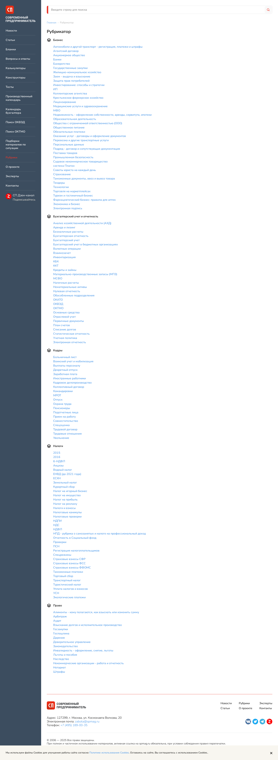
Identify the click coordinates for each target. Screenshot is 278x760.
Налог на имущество (67, 495)
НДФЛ (57, 529)
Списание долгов (64, 329)
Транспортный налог (67, 580)
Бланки (11, 49)
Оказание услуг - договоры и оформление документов (89, 136)
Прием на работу (64, 417)
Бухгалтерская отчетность (70, 236)
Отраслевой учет (64, 317)
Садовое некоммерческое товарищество (80, 162)
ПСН (56, 546)
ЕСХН (57, 478)
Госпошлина (61, 633)
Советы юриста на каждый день (74, 170)
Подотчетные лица (65, 412)
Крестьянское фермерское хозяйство (78, 98)
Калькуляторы (16, 68)
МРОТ (57, 395)
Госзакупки (60, 629)
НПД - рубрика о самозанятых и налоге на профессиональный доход (99, 534)
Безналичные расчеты (68, 232)
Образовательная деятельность (74, 119)
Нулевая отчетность (66, 291)
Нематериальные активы (70, 287)
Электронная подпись (67, 208)
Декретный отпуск (65, 370)
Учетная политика (65, 338)
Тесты (10, 87)
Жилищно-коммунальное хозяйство (77, 72)
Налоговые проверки (67, 517)
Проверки (59, 542)
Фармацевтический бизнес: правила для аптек (84, 200)
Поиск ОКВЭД (15, 122)
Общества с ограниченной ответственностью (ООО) (87, 123)
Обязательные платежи (69, 132)
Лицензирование (64, 102)
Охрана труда (62, 404)
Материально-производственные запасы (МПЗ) (85, 274)
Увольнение (61, 438)
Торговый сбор (63, 576)
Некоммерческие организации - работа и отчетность (88, 663)
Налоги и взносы (64, 508)
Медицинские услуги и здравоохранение (80, 106)
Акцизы (58, 466)
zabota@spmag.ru (87, 721)
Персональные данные (68, 145)
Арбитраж (60, 616)
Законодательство (65, 646)
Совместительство (65, 421)
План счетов (61, 325)
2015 (56, 453)
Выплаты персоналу (66, 366)
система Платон (63, 166)
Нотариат (59, 667)
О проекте (13, 167)
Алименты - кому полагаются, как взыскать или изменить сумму (96, 612)
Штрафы (59, 672)
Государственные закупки (70, 68)
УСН (56, 593)
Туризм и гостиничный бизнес (73, 196)
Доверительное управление (72, 642)
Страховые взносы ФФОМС (72, 568)
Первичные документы (68, 321)
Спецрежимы (62, 555)
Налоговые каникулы (67, 512)
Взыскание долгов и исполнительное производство (87, 625)
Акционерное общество (69, 55)
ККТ (56, 266)
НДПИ (57, 521)
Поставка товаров (65, 153)
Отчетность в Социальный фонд (74, 538)
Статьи (10, 40)
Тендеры (59, 183)
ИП (55, 89)
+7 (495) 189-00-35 (73, 725)
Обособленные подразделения (73, 295)
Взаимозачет (62, 253)
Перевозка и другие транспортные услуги (81, 140)
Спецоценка (61, 425)
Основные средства (66, 312)
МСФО (57, 278)
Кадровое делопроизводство (72, 383)
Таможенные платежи (68, 572)
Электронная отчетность (69, 342)
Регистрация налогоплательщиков (76, 551)
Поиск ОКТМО (15, 132)
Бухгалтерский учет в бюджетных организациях (85, 244)
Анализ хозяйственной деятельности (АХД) (82, 223)
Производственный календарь (19, 98)
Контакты (12, 186)
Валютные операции (67, 249)
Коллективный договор (68, 387)
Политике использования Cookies (109, 752)
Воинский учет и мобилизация (73, 361)
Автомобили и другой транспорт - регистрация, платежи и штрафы (98, 47)
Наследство (61, 659)
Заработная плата (65, 374)
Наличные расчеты (66, 283)
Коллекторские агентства (70, 93)
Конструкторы (15, 78)
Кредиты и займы (64, 270)
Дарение (59, 638)
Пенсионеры (61, 408)
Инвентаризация (64, 257)
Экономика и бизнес (66, 204)
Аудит (57, 621)
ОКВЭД (58, 304)
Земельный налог (65, 483)
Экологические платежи (69, 597)
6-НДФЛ (59, 461)
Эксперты (12, 176)
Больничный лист (65, 357)
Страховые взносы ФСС (69, 563)
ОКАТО (58, 300)
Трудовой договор (65, 429)
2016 (56, 457)
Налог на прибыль (65, 500)
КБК (56, 261)
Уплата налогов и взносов (70, 589)
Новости (11, 31)
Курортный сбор (64, 487)
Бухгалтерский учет (66, 240)
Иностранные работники (69, 378)
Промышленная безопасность (73, 157)
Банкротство (61, 64)
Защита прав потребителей (71, 81)
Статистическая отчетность (71, 334)
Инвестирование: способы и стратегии (78, 85)
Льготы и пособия (65, 655)
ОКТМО (58, 308)
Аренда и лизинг (64, 227)
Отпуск (57, 400)
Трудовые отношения (67, 434)
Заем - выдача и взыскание (71, 76)
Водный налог (62, 470)
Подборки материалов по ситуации (16, 144)
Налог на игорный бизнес (70, 491)
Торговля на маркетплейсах (72, 191)
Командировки (63, 391)
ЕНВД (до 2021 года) (67, 474)
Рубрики (244, 703)
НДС (56, 525)
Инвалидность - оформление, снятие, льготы (83, 650)
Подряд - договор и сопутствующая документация (86, 149)
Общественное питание (69, 128)
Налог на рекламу (65, 504)
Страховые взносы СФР (69, 559)
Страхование (62, 174)
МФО (56, 110)
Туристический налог (67, 585)
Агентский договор (66, 51)
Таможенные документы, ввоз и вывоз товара (84, 179)
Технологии (61, 187)
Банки (57, 59)
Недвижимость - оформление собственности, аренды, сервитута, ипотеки (102, 115)
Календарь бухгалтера (13, 111)
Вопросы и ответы (18, 59)
